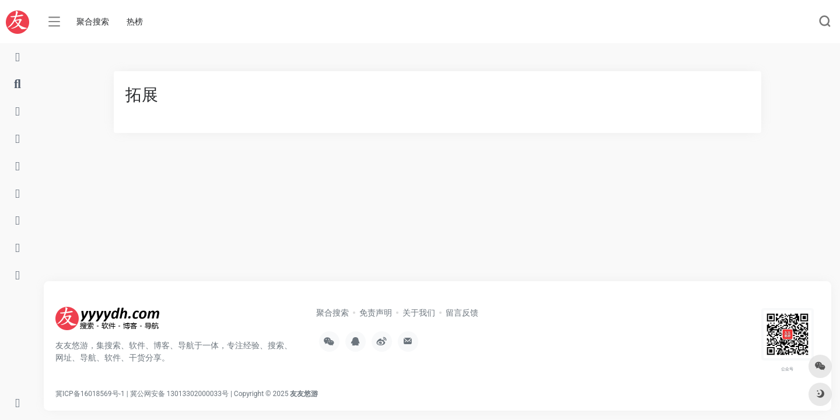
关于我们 (418, 312)
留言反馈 (462, 312)
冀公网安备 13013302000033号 (179, 394)
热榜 (135, 21)
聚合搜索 (92, 21)
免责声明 (375, 312)
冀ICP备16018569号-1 (90, 394)
